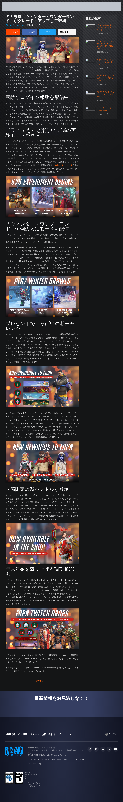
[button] (112, 6)
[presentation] (9, 6)
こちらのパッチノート (63, 165)
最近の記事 (93, 18)
